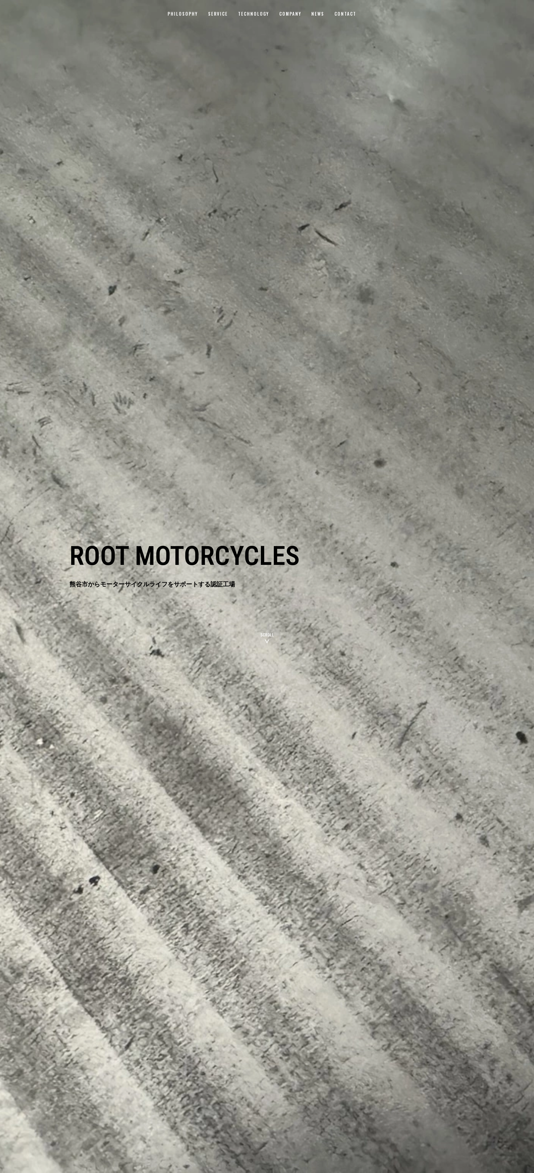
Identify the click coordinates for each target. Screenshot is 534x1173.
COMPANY (290, 13)
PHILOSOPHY (183, 13)
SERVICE (218, 13)
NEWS (317, 13)
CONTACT (345, 13)
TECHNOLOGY (253, 13)
